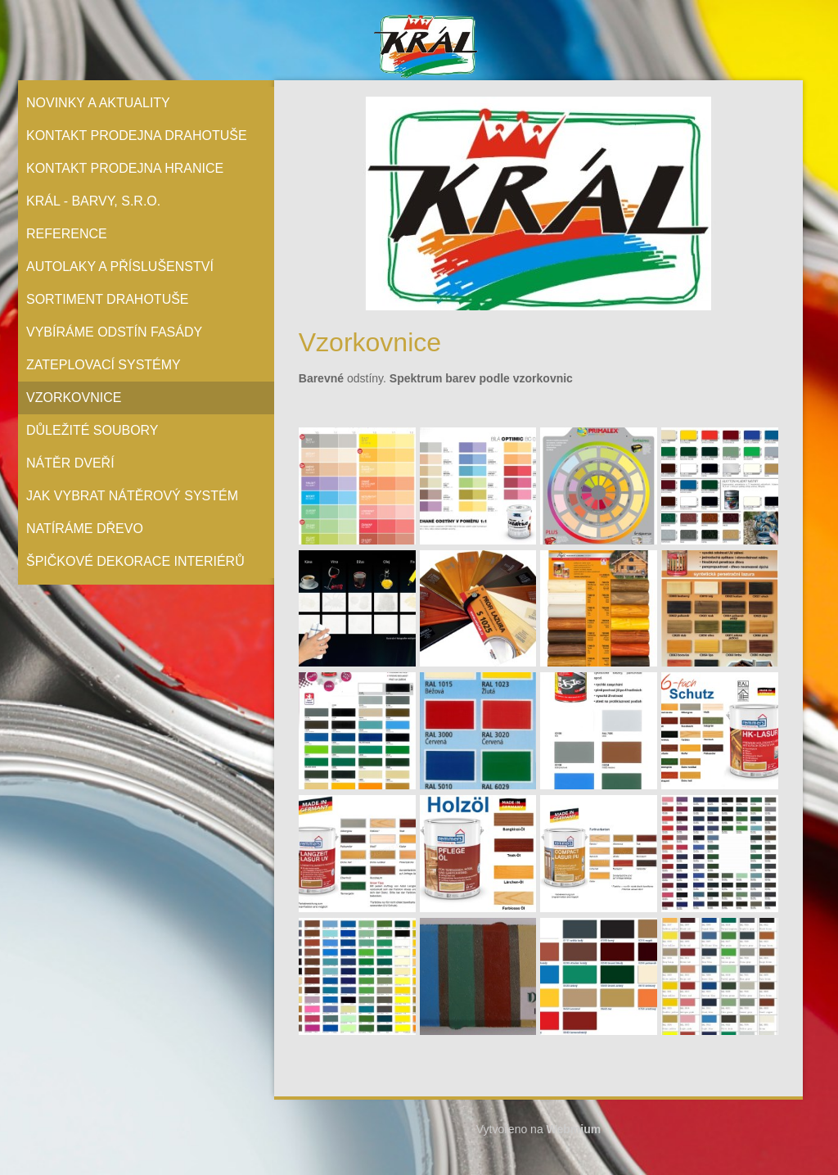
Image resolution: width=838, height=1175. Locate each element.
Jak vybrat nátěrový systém (132, 496)
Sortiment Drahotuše (107, 299)
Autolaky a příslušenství (120, 266)
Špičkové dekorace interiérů (135, 561)
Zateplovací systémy (103, 365)
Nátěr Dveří (70, 463)
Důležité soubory (92, 430)
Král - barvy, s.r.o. (93, 201)
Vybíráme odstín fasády (114, 332)
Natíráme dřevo (84, 529)
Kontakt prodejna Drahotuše (136, 135)
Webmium (574, 1129)
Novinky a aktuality (98, 103)
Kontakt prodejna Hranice (124, 168)
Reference (66, 234)
